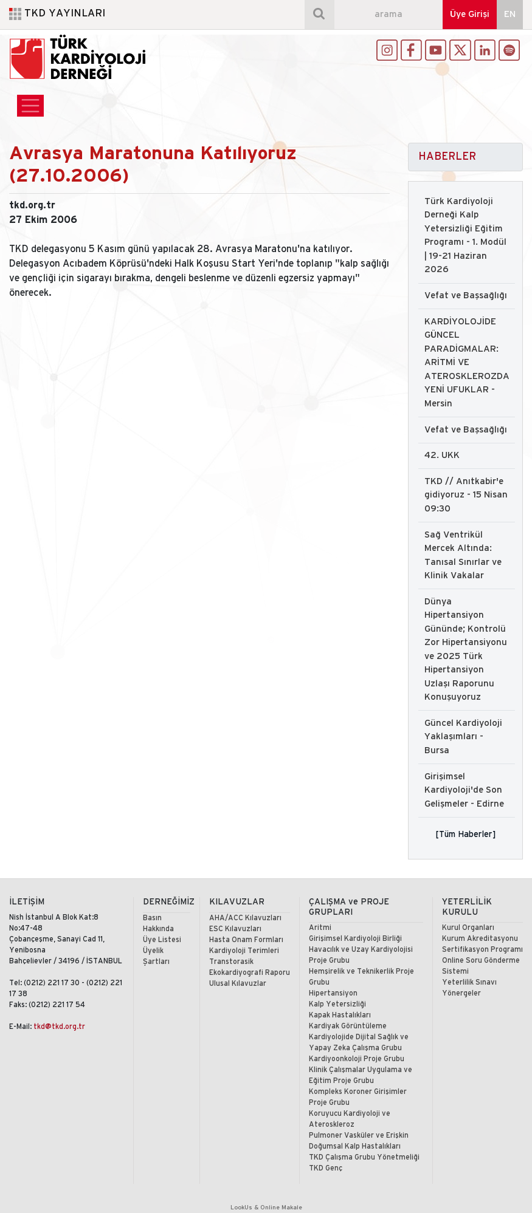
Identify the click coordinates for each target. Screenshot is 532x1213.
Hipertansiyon (333, 993)
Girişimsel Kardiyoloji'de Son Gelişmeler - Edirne (464, 790)
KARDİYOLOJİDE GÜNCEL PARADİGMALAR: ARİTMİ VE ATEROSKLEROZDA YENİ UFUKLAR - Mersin (467, 363)
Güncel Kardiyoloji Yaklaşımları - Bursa (463, 737)
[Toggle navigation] (30, 106)
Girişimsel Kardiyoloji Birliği (355, 938)
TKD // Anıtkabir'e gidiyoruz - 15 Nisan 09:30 (466, 495)
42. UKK (442, 455)
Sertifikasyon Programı (482, 949)
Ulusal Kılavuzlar (237, 983)
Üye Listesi (162, 940)
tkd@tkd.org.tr (59, 1026)
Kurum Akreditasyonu (480, 938)
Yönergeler (461, 993)
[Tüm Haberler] (465, 834)
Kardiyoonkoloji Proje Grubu (356, 1059)
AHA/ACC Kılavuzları (245, 918)
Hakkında (158, 929)
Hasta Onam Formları (246, 940)
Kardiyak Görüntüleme (348, 1026)
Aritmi (320, 927)
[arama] (388, 14)
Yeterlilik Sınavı (469, 982)
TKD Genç (325, 1168)
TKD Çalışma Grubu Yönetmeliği (364, 1157)
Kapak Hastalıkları (340, 1015)
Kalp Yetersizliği (337, 1004)
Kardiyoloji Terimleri (244, 951)
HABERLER (447, 157)
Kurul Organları (468, 927)
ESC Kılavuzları (235, 929)
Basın (152, 918)
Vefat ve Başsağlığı (465, 296)
